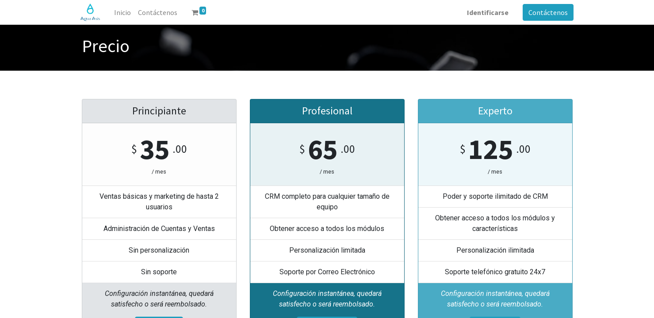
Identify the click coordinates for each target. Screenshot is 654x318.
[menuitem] (123, 12)
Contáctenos (547, 12)
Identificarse (487, 12)
